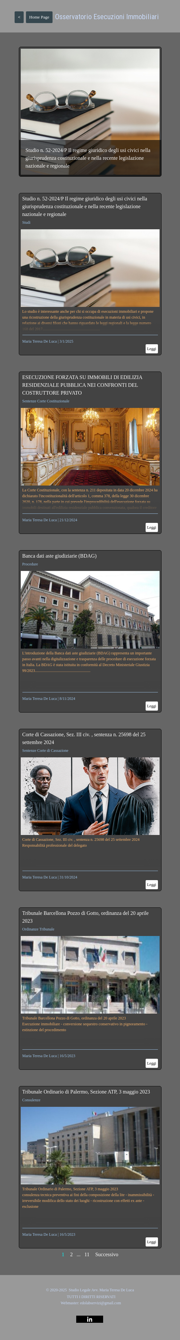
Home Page (39, 17)
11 (86, 1254)
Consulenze (31, 1100)
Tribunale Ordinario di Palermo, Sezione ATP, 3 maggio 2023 (86, 1091)
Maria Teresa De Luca (39, 341)
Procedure (30, 564)
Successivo (106, 1254)
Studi (26, 222)
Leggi (151, 349)
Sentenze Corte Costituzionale (45, 401)
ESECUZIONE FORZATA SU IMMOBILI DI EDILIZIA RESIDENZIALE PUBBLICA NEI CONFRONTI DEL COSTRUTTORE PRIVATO (82, 385)
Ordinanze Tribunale (38, 929)
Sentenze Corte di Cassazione (45, 750)
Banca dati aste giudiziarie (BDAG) (59, 556)
